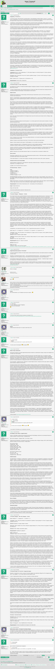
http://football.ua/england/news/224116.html (24, 414)
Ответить (2, 13)
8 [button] (46, 13)
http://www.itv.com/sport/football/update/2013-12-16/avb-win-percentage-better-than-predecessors (25, 316)
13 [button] (52, 13)
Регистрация (10, 7)
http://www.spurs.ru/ (14, 68)
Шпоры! (17, 9)
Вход (6, 7)
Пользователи (11, 6)
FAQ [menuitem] (50, 6)
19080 (5, 332)
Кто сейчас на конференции (7, 661)
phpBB (25, 666)
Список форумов (4, 9)
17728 (5, 21)
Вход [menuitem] (52, 6)
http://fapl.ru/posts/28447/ (14, 264)
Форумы (5, 6)
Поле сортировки (29, 655)
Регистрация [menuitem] (53, 6)
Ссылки (1, 6)
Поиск (2, 7)
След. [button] (53, 13)
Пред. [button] (43, 13)
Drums (12, 289)
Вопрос (2, 20)
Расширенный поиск (53, 7)
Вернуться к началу (53, 80)
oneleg (2, 281)
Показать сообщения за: (16, 655)
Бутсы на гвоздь (13, 267)
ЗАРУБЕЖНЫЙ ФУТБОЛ (11, 9)
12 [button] (51, 13)
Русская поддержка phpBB (27, 667)
